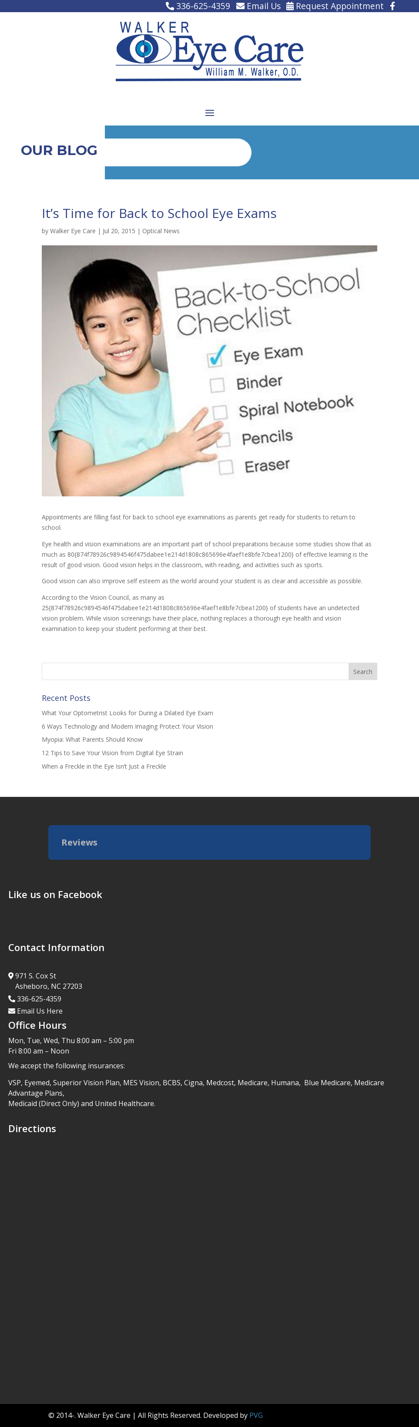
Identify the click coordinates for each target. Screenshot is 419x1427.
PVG (256, 1415)
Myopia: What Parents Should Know (92, 739)
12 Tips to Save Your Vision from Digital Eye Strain (112, 753)
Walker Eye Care (73, 231)
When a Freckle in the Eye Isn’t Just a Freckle (104, 766)
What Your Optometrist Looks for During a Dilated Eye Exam (127, 713)
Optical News (161, 231)
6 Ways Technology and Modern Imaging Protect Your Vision (127, 726)
